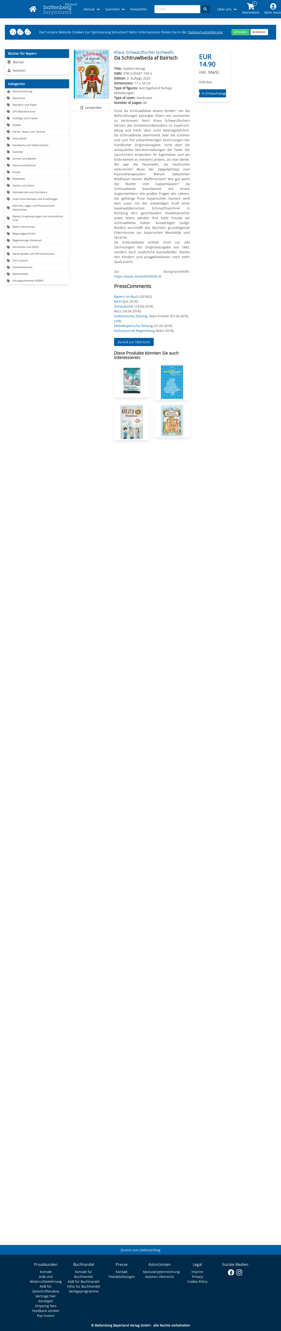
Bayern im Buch (126, 296)
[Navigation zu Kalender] (37, 152)
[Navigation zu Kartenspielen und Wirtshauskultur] (37, 254)
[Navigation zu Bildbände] (37, 179)
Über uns (224, 9)
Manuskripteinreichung (161, 1272)
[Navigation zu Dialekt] (37, 125)
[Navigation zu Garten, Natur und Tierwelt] (37, 131)
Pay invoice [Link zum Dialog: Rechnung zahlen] (45, 1315)
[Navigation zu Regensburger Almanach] (37, 240)
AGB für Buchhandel (83, 1281)
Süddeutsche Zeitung (130, 316)
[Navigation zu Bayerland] (37, 98)
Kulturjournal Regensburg (134, 330)
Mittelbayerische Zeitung (133, 326)
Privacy (197, 1276)
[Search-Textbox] (177, 9)
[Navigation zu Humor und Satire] (37, 185)
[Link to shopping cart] (251, 9)
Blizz (117, 311)
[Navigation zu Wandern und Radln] (37, 105)
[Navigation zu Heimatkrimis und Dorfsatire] (37, 192)
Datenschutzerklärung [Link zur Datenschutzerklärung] (205, 32)
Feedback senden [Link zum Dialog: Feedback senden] (45, 1311)
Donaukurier (124, 306)
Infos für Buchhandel (83, 1286)
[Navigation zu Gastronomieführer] (37, 165)
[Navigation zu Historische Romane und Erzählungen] (37, 199)
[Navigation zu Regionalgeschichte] (37, 234)
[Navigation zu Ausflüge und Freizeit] (37, 118)
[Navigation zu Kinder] (37, 172)
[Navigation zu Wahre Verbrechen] (37, 227)
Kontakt (46, 1272)
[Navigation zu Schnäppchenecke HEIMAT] (37, 281)
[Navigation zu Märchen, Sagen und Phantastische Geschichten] (37, 207)
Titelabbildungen (121, 1276)
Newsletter (138, 9)
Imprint (197, 1272)
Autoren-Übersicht (159, 1276)
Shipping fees (45, 1306)
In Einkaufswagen (212, 93)
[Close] (240, 32)
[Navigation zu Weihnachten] (37, 274)
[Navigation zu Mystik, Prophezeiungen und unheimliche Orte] (37, 218)
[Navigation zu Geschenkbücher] (37, 267)
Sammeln (112, 9)
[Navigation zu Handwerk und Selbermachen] (37, 145)
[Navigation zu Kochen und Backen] (37, 158)
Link (117, 321)
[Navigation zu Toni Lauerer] (37, 260)
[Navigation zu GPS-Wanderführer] (37, 111)
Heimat (89, 9)
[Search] (205, 9)
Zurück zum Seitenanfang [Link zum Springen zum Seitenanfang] (140, 1250)
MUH (118, 301)
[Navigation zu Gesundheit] (37, 138)
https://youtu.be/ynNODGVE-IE (137, 276)
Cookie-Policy (197, 1281)
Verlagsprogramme (84, 1291)
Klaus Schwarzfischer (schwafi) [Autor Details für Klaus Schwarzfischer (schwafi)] (143, 52)
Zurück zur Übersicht (134, 342)
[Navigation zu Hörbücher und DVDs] (37, 247)
